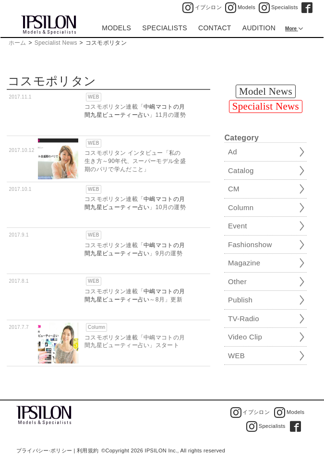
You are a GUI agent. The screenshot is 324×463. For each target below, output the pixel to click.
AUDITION (259, 28)
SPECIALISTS (164, 28)
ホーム (17, 42)
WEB (93, 97)
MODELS (116, 28)
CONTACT (214, 28)
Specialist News (56, 42)
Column (96, 327)
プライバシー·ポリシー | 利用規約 (57, 450)
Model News (265, 91)
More (291, 28)
